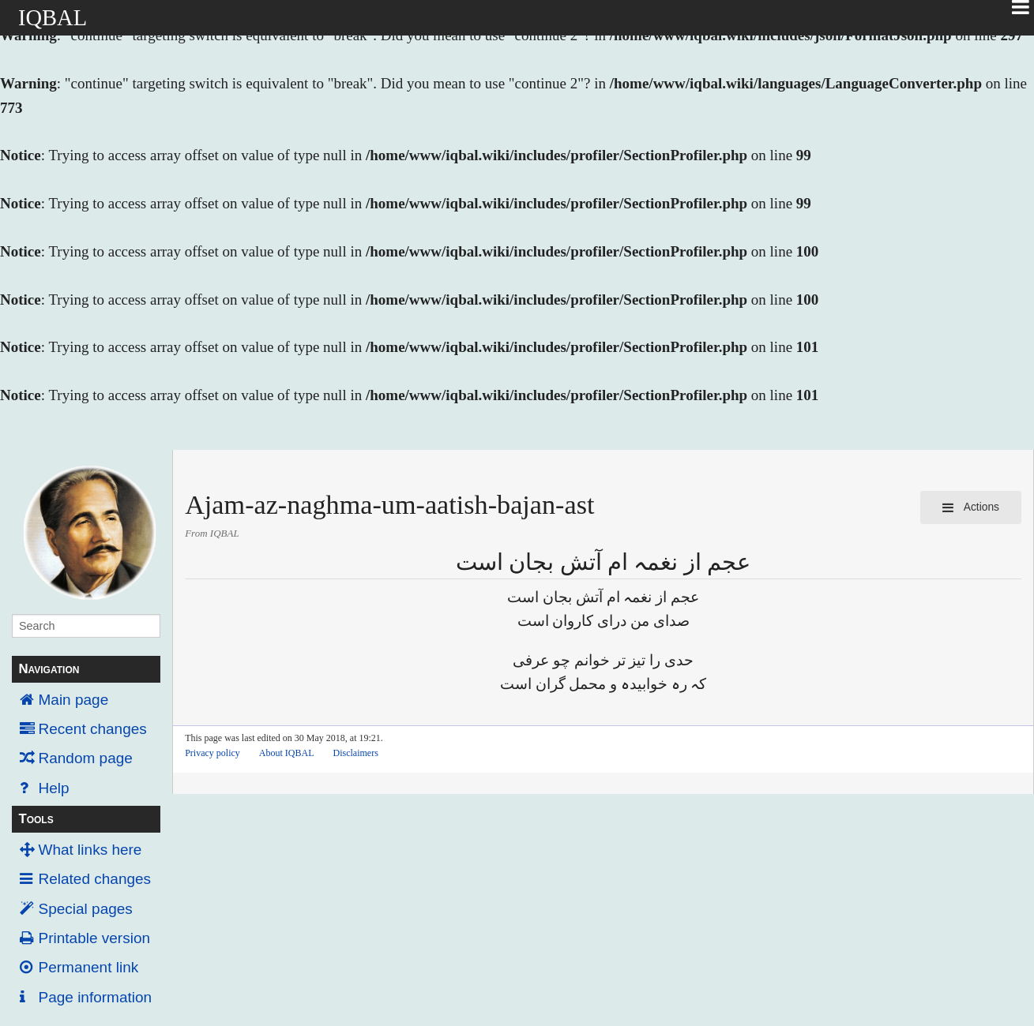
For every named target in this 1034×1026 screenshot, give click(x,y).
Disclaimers (355, 752)
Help (54, 788)
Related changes (95, 879)
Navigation (48, 668)
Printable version (95, 938)
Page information (95, 997)
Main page (74, 699)
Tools (35, 818)
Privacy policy (212, 752)
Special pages (86, 909)
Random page (86, 758)
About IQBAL (286, 752)
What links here (90, 849)
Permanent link (89, 967)
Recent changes (93, 729)
